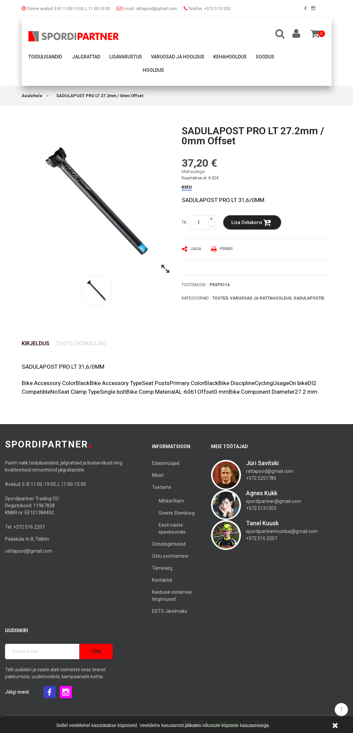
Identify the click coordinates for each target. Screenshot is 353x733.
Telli (96, 651)
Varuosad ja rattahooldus (261, 298)
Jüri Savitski (262, 463)
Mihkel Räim (171, 501)
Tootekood (194, 285)
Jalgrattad (86, 56)
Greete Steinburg (177, 513)
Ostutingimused (169, 544)
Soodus (265, 56)
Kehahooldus (230, 56)
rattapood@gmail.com (28, 551)
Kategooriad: (196, 298)
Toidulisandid (45, 56)
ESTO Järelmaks (169, 611)
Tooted (220, 298)
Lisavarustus (125, 56)
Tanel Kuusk (262, 523)
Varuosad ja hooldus (177, 56)
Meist (158, 475)
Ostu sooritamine (170, 556)
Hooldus (153, 70)
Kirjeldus (35, 343)
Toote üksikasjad (81, 343)
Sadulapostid (309, 298)
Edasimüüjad (165, 463)
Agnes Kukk (261, 493)
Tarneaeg (162, 568)
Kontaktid (162, 580)
